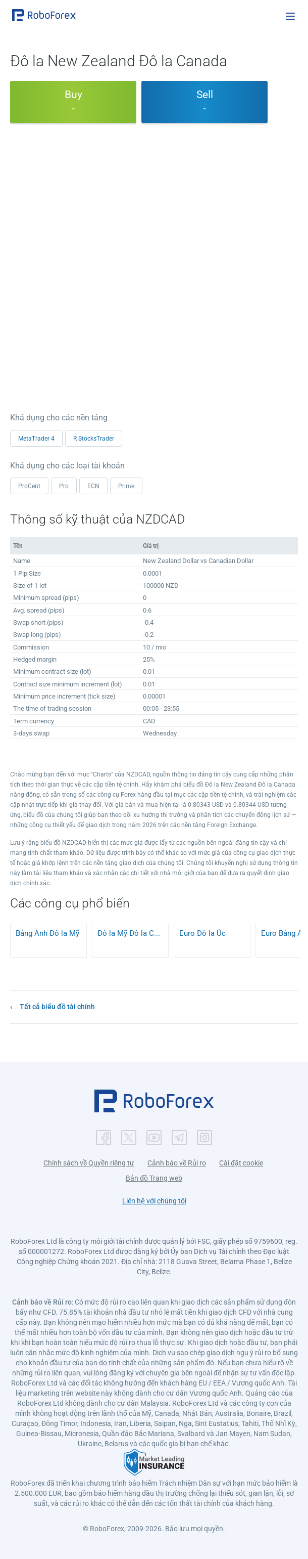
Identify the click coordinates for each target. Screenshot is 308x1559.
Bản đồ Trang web (154, 1178)
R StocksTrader (93, 438)
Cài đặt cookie (241, 1163)
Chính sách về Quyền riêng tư (88, 1163)
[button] (44, 15)
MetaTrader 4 (36, 438)
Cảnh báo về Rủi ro (176, 1163)
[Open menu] (290, 16)
